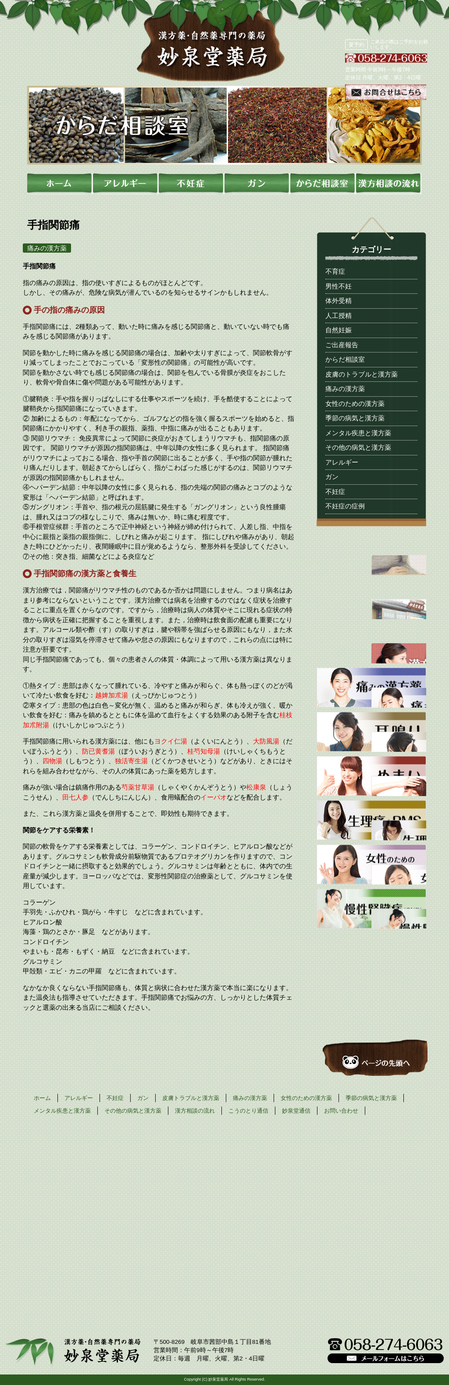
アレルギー (341, 462)
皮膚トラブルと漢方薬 (190, 1098)
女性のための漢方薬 (355, 403)
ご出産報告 (341, 345)
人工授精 (338, 315)
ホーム (42, 1098)
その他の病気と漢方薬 (358, 447)
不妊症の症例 (345, 506)
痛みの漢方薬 (345, 388)
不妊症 (335, 491)
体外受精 (338, 300)
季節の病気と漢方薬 (355, 418)
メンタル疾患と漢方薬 (358, 433)
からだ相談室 (345, 359)
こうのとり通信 (248, 1110)
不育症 (335, 271)
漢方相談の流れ (195, 1110)
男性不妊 (338, 286)
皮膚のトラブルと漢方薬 (361, 374)
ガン (332, 476)
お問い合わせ (341, 1110)
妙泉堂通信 (296, 1110)
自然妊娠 (338, 330)
